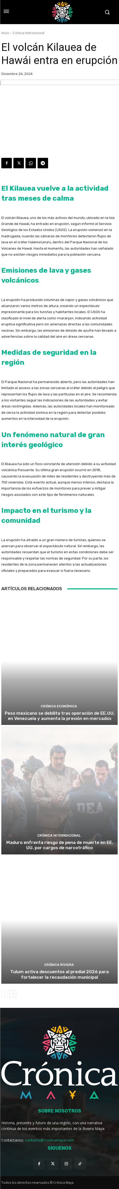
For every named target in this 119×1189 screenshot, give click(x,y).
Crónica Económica (59, 706)
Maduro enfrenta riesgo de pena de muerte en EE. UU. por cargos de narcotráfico (59, 845)
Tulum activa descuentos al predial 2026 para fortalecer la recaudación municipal (59, 974)
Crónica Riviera (59, 964)
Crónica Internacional (28, 33)
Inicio (5, 33)
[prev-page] (4, 994)
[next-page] (13, 994)
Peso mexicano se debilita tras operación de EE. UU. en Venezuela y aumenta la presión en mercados (60, 716)
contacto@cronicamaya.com (49, 1140)
